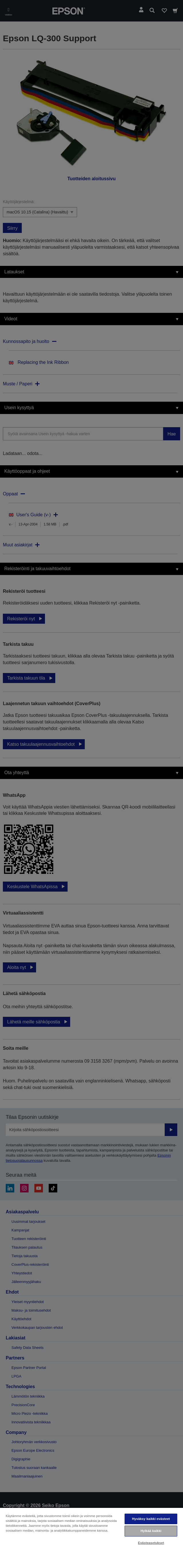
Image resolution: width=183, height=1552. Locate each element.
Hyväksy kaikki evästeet (151, 1518)
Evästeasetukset (151, 1543)
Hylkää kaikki (151, 1531)
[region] (91, 1529)
